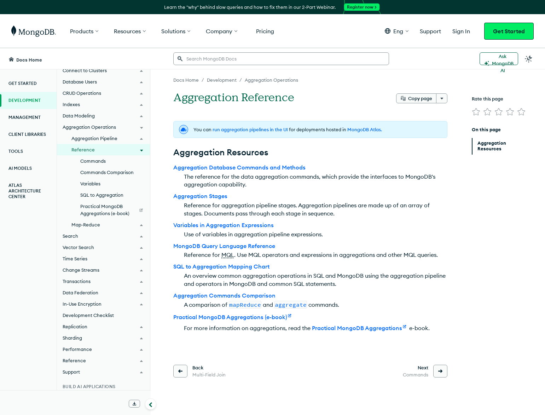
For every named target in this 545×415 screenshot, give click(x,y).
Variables (90, 183)
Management (24, 117)
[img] (476, 112)
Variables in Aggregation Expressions (223, 225)
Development (24, 100)
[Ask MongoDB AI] (499, 58)
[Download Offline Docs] (134, 404)
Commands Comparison (107, 172)
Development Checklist (88, 315)
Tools (15, 151)
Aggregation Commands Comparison (224, 295)
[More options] (441, 98)
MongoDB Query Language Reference (224, 245)
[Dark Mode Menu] (529, 59)
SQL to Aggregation (101, 195)
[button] (396, 31)
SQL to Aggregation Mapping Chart (221, 266)
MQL (227, 254)
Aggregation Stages (200, 196)
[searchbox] (281, 58)
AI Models (20, 168)
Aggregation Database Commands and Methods (239, 167)
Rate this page (487, 99)
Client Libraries (27, 134)
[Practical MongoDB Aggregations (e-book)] (103, 210)
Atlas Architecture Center (24, 191)
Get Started (509, 31)
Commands (93, 161)
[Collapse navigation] (150, 404)
